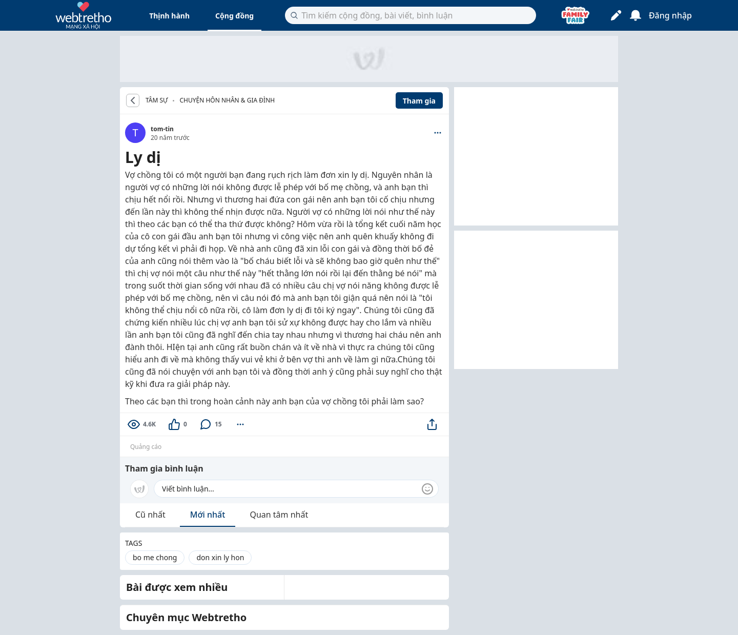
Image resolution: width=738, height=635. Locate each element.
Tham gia (419, 101)
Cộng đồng (234, 16)
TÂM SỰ (157, 100)
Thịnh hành (169, 16)
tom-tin (162, 129)
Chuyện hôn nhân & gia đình (227, 100)
